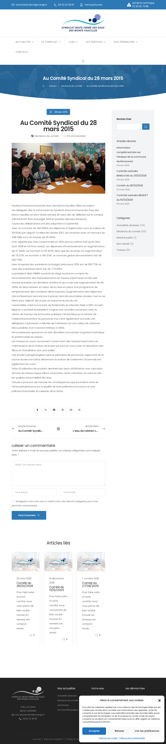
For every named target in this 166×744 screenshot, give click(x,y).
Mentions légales (53, 739)
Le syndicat (50, 41)
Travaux (121, 250)
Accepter (94, 731)
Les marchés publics (67, 709)
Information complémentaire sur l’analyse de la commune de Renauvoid (131, 154)
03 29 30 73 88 (140, 6)
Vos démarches (124, 41)
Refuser (119, 731)
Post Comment (27, 515)
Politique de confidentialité (132, 738)
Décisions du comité (71, 85)
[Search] (83, 61)
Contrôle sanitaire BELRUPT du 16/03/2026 (132, 197)
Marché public (125, 237)
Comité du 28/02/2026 (130, 185)
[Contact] (129, 4)
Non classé (123, 243)
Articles (53, 85)
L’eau (72, 41)
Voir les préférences (147, 731)
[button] (159, 700)
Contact (22, 52)
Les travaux (63, 705)
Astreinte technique (143, 3)
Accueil (37, 739)
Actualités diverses (128, 225)
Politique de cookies (108, 738)
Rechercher (124, 119)
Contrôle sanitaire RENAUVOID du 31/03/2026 (132, 173)
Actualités (23, 41)
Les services (94, 41)
